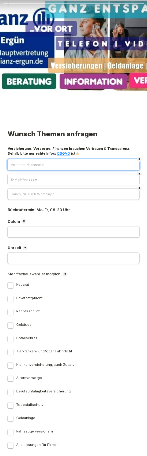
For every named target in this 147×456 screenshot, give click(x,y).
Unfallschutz (27, 338)
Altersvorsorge (29, 378)
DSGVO (63, 153)
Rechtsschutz (28, 311)
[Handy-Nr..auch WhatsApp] (73, 194)
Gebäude (24, 325)
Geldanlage (25, 418)
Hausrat (23, 285)
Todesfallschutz (30, 405)
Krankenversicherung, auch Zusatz (45, 365)
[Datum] (73, 231)
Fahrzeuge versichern (34, 431)
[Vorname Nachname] (73, 164)
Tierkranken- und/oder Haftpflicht (44, 351)
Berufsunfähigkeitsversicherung (43, 391)
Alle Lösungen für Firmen (37, 445)
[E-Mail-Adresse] (73, 179)
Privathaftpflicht (29, 298)
